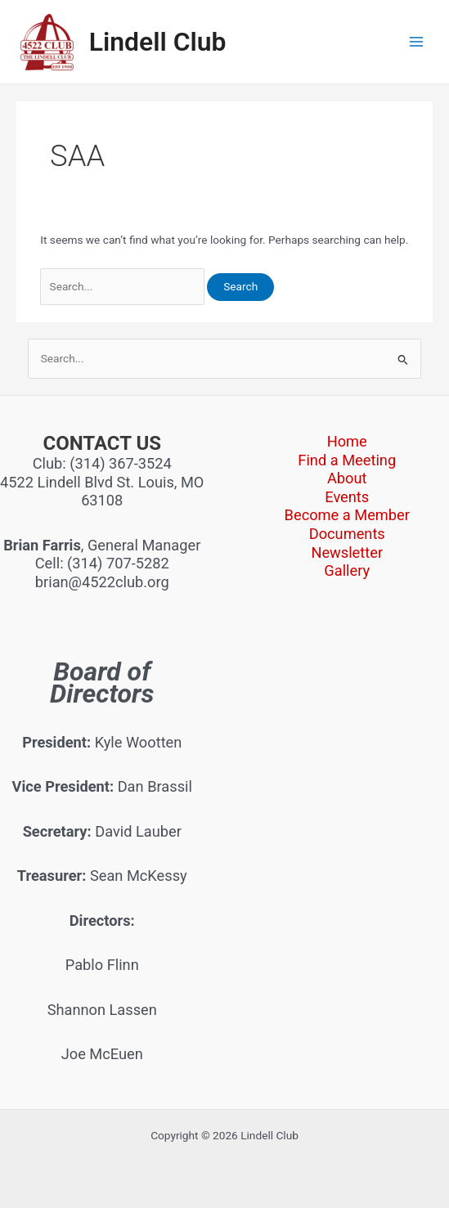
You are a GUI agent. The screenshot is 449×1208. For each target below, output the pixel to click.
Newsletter (347, 552)
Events (347, 496)
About (347, 478)
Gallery (347, 570)
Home (347, 441)
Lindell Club (158, 41)
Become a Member (347, 514)
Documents (347, 533)
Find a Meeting (347, 460)
